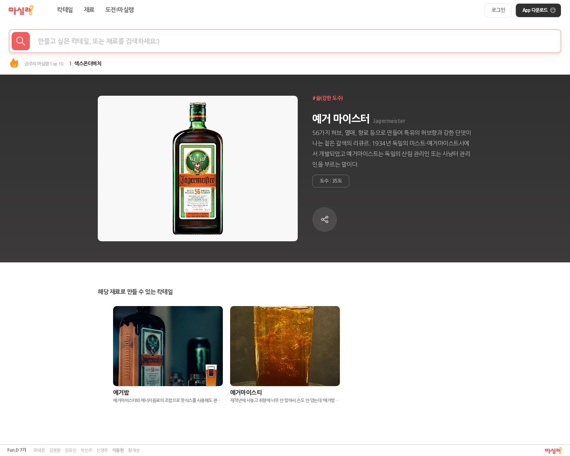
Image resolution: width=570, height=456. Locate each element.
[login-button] (498, 10)
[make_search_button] (21, 41)
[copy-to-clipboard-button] (324, 219)
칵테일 (65, 10)
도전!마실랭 (119, 10)
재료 (89, 10)
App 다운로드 (539, 10)
